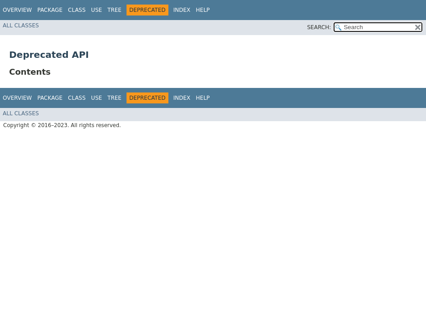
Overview (17, 10)
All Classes (21, 25)
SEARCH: (319, 27)
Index (182, 10)
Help (203, 10)
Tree (114, 10)
